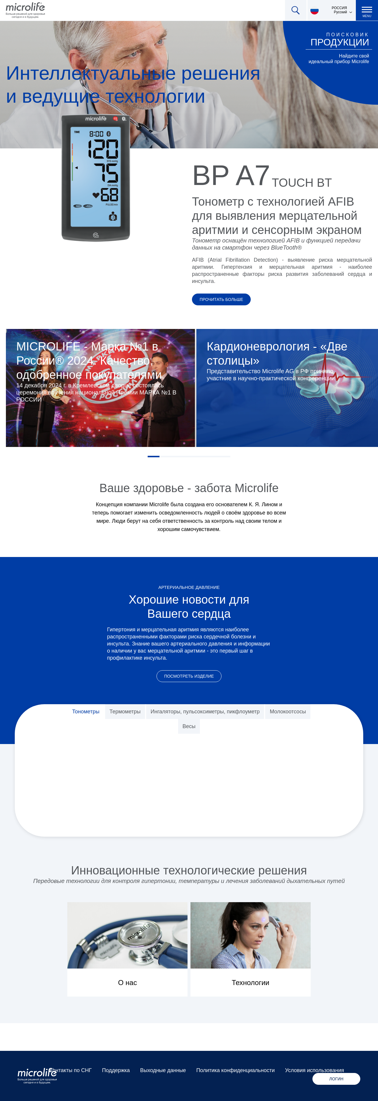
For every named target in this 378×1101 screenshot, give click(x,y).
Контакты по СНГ (70, 1070)
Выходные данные (163, 1070)
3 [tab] (177, 456)
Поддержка (116, 1070)
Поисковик (347, 34)
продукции (340, 42)
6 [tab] (213, 456)
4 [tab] (189, 456)
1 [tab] (153, 456)
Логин (336, 1079)
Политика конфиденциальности (235, 1070)
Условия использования (314, 1070)
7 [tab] (224, 456)
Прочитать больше (221, 299)
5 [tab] (201, 456)
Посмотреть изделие (189, 676)
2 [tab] (165, 456)
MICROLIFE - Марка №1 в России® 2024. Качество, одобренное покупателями (89, 360)
